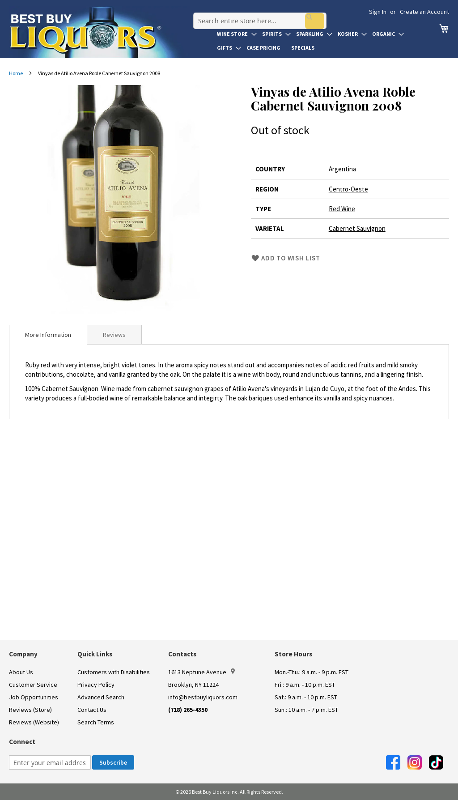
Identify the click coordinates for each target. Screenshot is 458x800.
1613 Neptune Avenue (201, 672)
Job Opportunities (33, 697)
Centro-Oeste (348, 189)
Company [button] (23, 654)
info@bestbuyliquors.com (202, 697)
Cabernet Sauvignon (357, 228)
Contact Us (91, 710)
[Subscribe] (113, 762)
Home (16, 73)
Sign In (377, 12)
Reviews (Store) (30, 710)
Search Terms (95, 722)
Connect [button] (22, 741)
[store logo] (99, 32)
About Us (21, 672)
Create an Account (424, 12)
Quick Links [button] (94, 654)
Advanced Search (100, 697)
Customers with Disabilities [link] (113, 672)
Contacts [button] (182, 654)
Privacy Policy (95, 685)
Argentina (342, 169)
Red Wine (342, 208)
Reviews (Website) (34, 722)
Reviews (114, 335)
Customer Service (33, 685)
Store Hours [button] (293, 654)
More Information (48, 335)
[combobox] (256, 15)
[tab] (48, 335)
